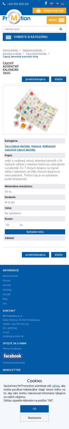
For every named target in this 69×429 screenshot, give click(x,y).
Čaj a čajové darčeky (17, 146)
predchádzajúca (35, 79)
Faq (5, 303)
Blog (5, 298)
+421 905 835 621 (16, 4)
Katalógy (7, 289)
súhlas (56, 385)
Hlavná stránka (10, 276)
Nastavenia (34, 417)
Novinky (7, 285)
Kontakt (6, 294)
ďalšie (59, 79)
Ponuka (6, 280)
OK (34, 408)
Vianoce (36, 146)
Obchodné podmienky (14, 362)
